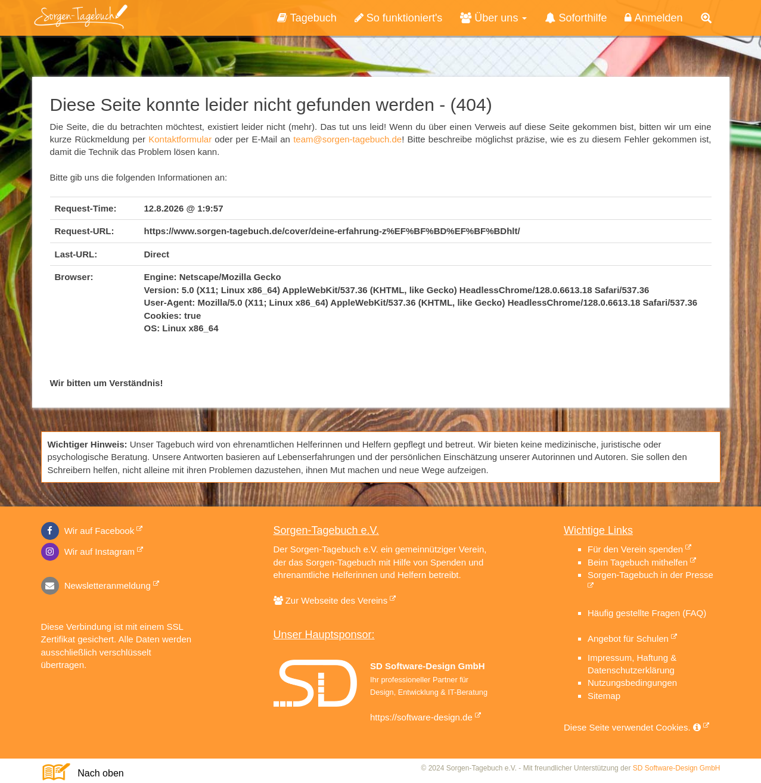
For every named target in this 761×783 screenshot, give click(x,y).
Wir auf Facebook (88, 531)
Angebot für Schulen (628, 638)
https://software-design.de (421, 717)
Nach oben (95, 773)
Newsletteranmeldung (96, 585)
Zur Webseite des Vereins (335, 600)
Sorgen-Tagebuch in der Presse (650, 575)
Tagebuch (307, 18)
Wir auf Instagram (88, 551)
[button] (706, 18)
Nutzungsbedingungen (632, 683)
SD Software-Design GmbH (676, 768)
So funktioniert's (399, 18)
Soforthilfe (576, 18)
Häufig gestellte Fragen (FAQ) (647, 613)
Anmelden (653, 18)
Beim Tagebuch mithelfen (638, 562)
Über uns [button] (493, 18)
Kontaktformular (180, 139)
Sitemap (604, 696)
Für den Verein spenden (635, 549)
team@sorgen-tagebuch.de (347, 139)
